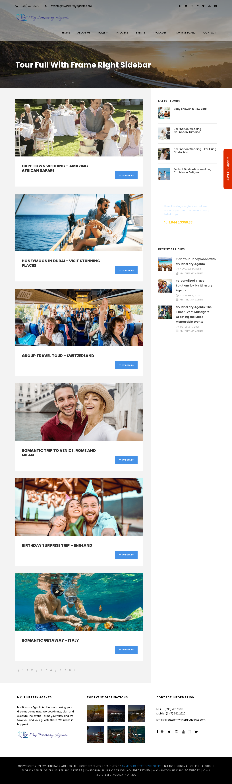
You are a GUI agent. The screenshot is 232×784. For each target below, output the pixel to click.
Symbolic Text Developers (141, 766)
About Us (83, 32)
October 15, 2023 (190, 326)
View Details (126, 175)
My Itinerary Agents (192, 273)
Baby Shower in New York (190, 109)
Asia (95, 734)
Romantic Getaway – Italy (50, 640)
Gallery (103, 32)
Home (66, 32)
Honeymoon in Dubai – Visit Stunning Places (61, 263)
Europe (116, 734)
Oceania (137, 734)
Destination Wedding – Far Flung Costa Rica (195, 150)
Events (140, 32)
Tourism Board (185, 32)
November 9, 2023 (190, 295)
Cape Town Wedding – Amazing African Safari (55, 168)
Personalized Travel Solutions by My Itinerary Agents (194, 285)
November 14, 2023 (190, 268)
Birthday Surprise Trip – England (57, 545)
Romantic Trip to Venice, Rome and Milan (59, 453)
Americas (116, 713)
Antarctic (136, 713)
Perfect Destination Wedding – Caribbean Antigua (194, 170)
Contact (210, 32)
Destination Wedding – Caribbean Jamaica (189, 130)
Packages (160, 32)
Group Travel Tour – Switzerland (58, 355)
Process (123, 32)
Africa (95, 713)
